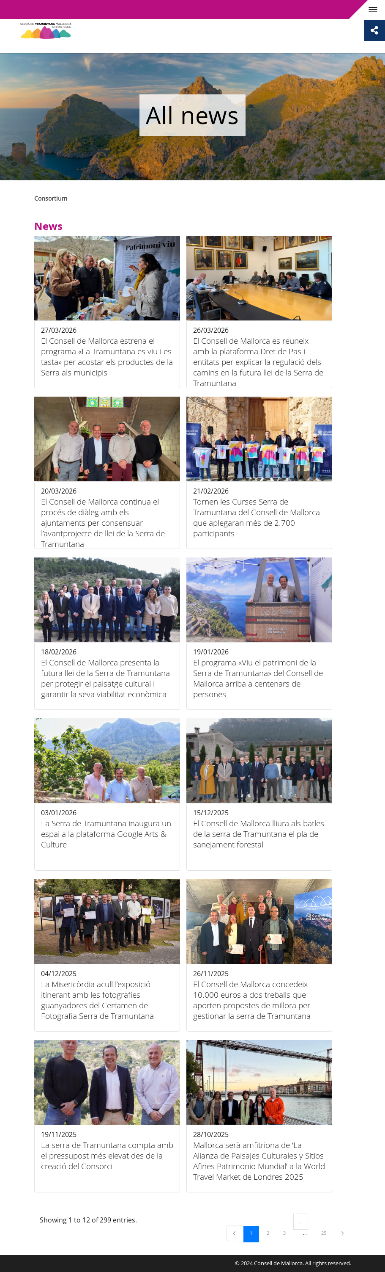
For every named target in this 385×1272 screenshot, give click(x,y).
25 (327, 1232)
